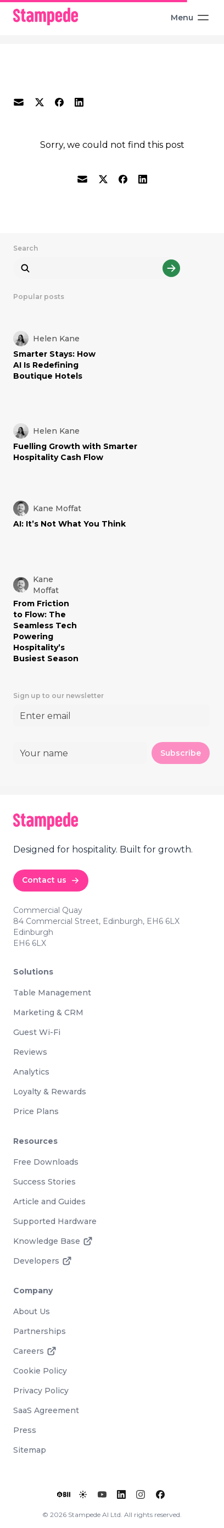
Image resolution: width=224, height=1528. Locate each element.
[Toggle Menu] (186, 17)
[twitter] (39, 102)
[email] (18, 102)
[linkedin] (79, 102)
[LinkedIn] (121, 1494)
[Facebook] (160, 1494)
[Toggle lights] (83, 1494)
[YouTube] (102, 1494)
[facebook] (59, 102)
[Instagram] (140, 1494)
